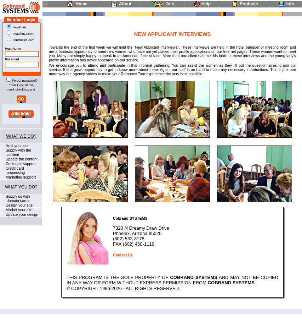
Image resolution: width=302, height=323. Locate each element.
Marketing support (20, 177)
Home (75, 3)
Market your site (19, 210)
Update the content (21, 159)
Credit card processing (12, 170)
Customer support (20, 164)
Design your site (19, 205)
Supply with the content (15, 152)
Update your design (21, 214)
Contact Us (123, 255)
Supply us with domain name (15, 198)
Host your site (17, 145)
